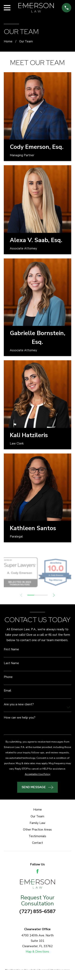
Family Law (37, 823)
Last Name (11, 663)
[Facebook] (37, 871)
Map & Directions (37, 952)
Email (7, 690)
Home (37, 810)
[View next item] (54, 595)
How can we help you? (19, 717)
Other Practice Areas (37, 830)
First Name (11, 649)
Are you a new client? (19, 704)
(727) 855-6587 (37, 911)
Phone (8, 677)
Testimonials (37, 836)
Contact (37, 843)
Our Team (37, 816)
